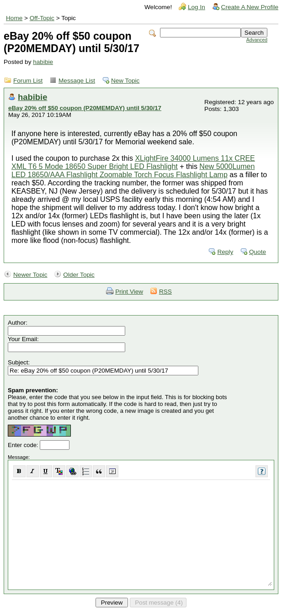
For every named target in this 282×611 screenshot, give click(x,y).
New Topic (125, 80)
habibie (43, 61)
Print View (129, 291)
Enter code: (24, 445)
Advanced (256, 39)
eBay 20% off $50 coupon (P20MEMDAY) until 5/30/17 (84, 108)
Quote (257, 251)
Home (14, 18)
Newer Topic (30, 274)
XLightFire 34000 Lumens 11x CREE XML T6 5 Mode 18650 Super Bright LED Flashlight (133, 162)
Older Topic (79, 274)
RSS (165, 291)
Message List (77, 80)
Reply (225, 251)
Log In (196, 7)
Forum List (28, 80)
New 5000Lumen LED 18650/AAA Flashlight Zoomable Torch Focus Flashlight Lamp (133, 171)
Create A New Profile (249, 7)
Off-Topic (42, 18)
